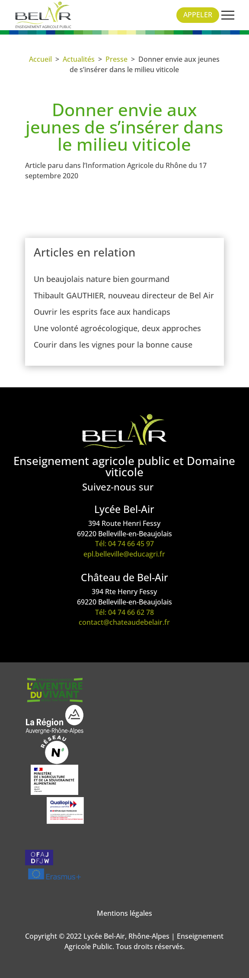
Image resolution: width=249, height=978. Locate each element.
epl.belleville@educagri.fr (124, 554)
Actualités (79, 59)
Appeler (197, 14)
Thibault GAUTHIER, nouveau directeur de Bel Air (124, 295)
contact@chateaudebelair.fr (124, 622)
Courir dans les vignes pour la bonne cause (113, 344)
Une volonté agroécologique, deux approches (117, 328)
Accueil (40, 59)
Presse (116, 59)
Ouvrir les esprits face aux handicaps (102, 312)
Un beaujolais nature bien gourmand (101, 279)
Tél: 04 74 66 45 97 (124, 543)
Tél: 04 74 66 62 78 (124, 612)
